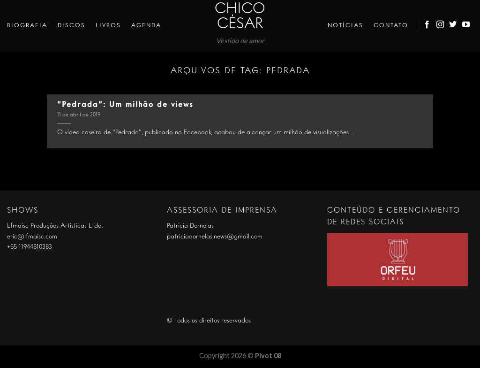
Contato (391, 26)
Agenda (146, 26)
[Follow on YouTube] (466, 26)
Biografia (27, 26)
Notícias (345, 26)
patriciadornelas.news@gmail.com (214, 236)
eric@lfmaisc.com (32, 236)
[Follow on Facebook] (427, 26)
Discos (71, 26)
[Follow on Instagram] (440, 26)
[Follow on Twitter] (453, 26)
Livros (108, 26)
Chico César (240, 17)
